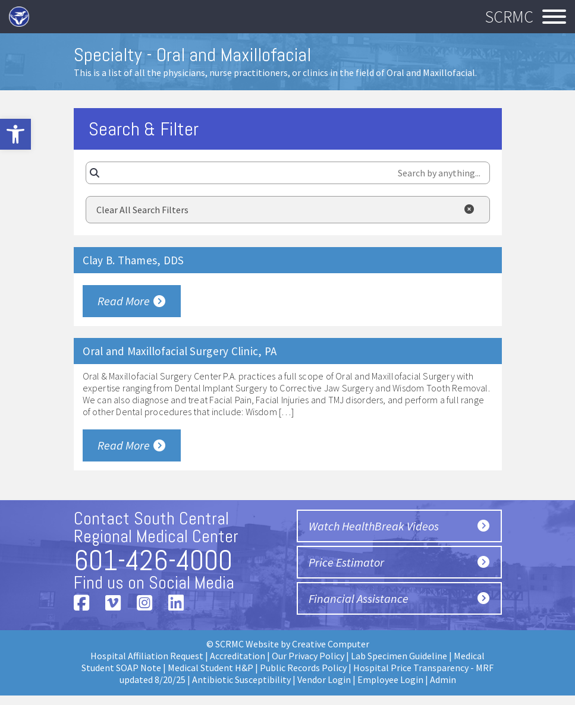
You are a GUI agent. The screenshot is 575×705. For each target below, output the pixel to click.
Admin (443, 679)
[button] (15, 134)
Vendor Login (324, 679)
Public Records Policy (303, 668)
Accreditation (237, 656)
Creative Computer (330, 644)
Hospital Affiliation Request (146, 656)
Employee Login (390, 679)
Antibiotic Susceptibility (241, 679)
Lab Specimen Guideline (399, 656)
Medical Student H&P (210, 668)
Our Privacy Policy (308, 656)
